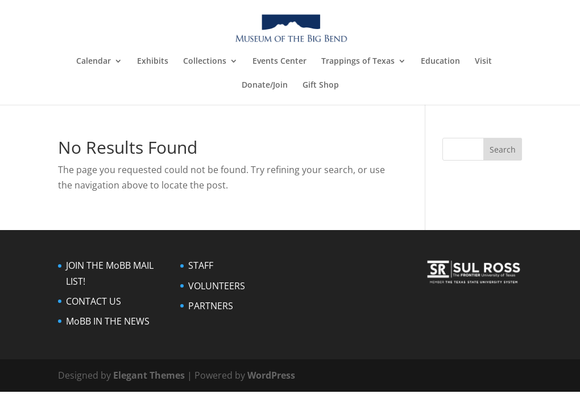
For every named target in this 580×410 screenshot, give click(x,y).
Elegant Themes (149, 375)
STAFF (200, 265)
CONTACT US (93, 301)
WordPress (271, 375)
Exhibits (152, 61)
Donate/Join (265, 85)
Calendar (93, 61)
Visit (483, 61)
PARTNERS (210, 306)
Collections (204, 61)
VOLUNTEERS (216, 286)
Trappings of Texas (358, 61)
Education (440, 61)
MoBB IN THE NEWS (108, 321)
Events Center (279, 61)
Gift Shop (321, 85)
